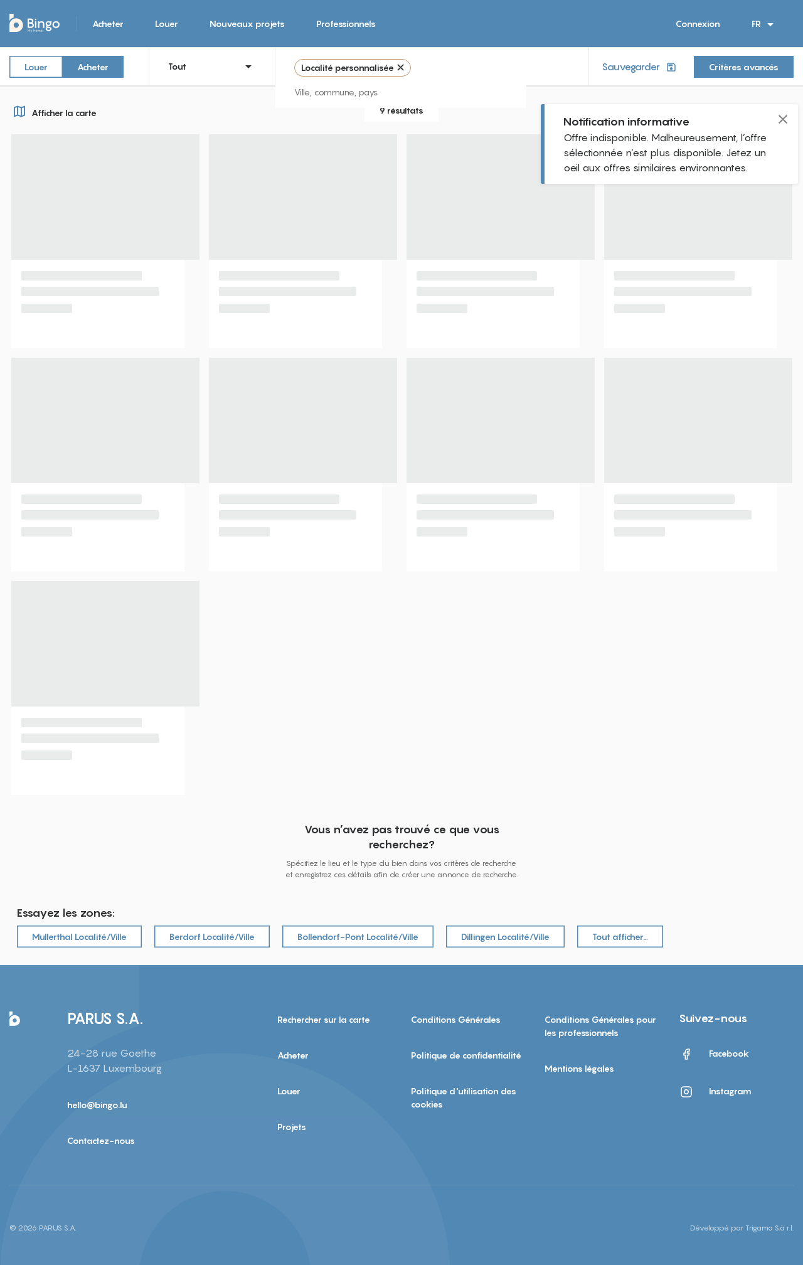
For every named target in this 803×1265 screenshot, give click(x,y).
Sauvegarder (640, 67)
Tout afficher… (620, 936)
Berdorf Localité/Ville (212, 936)
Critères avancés (744, 66)
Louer (166, 23)
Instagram (715, 1091)
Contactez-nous (101, 1140)
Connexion (698, 23)
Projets (291, 1126)
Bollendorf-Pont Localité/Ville (357, 936)
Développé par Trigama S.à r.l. (742, 1227)
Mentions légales (579, 1068)
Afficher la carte (53, 111)
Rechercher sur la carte (323, 1019)
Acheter (108, 23)
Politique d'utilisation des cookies (463, 1097)
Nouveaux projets (247, 23)
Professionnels (346, 23)
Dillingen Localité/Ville (505, 936)
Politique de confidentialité (466, 1055)
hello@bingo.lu (97, 1104)
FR (765, 24)
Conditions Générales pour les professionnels (600, 1026)
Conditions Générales (456, 1019)
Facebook (714, 1054)
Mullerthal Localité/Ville (79, 936)
